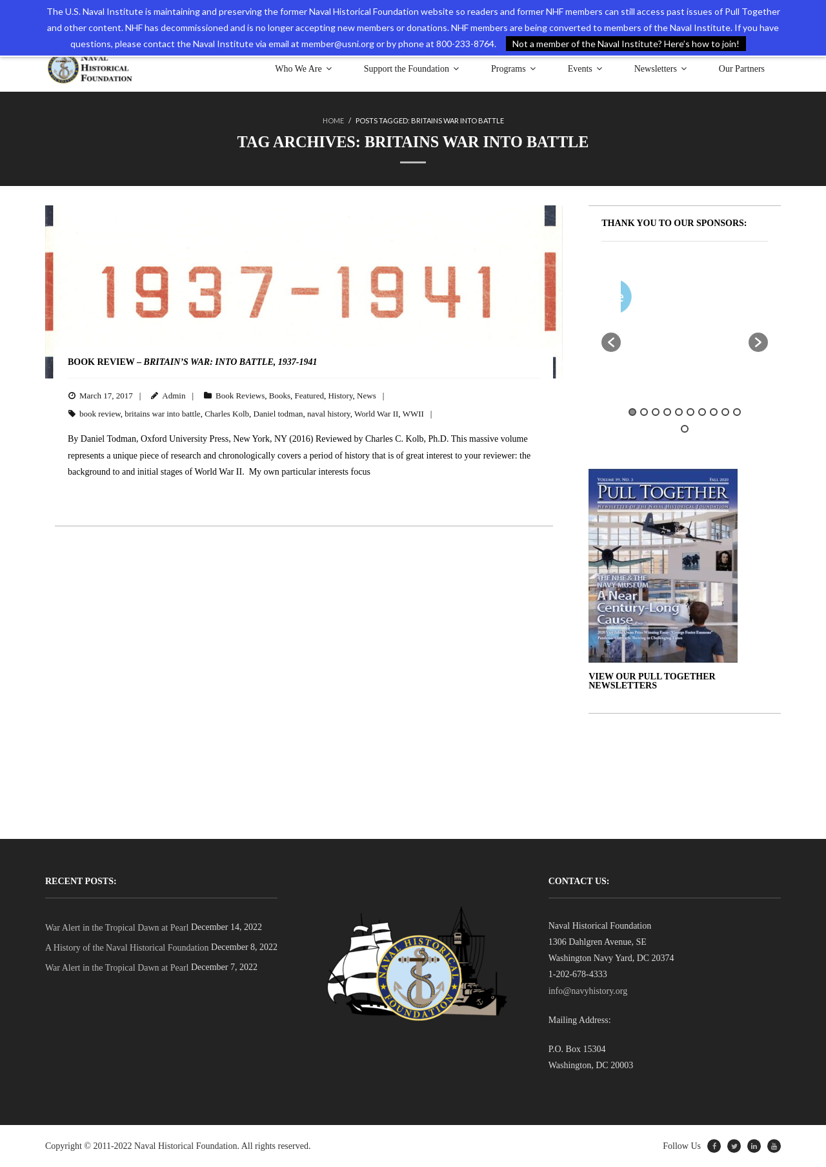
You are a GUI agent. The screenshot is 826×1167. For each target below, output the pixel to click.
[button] (611, 342)
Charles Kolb (227, 413)
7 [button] (702, 412)
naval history (328, 413)
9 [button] (725, 412)
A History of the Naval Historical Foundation (127, 948)
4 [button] (667, 412)
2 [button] (644, 412)
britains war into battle (162, 413)
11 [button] (685, 428)
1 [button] (632, 412)
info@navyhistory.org (588, 990)
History (340, 395)
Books (279, 395)
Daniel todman (278, 413)
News (366, 395)
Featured (308, 395)
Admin (173, 395)
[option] (723, 299)
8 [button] (714, 412)
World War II (376, 413)
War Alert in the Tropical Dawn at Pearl (116, 927)
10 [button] (737, 412)
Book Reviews (240, 395)
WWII (413, 413)
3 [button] (656, 412)
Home (333, 120)
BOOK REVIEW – (192, 362)
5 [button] (679, 412)
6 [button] (690, 412)
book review (100, 413)
